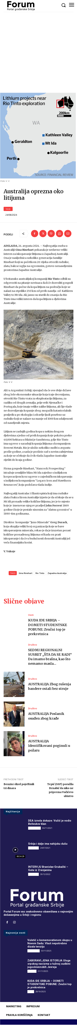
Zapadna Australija (57, 574)
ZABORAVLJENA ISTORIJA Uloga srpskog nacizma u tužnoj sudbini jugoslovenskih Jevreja (48, 965)
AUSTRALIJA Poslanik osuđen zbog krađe (46, 717)
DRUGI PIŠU (34, 829)
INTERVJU (33, 849)
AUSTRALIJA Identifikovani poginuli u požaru (49, 746)
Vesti (8, 210)
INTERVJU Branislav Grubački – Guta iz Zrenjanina (48, 869)
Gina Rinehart (25, 574)
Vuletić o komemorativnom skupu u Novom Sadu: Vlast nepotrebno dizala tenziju (49, 944)
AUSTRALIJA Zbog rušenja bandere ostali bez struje (49, 687)
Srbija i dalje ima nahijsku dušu (47, 845)
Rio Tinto (40, 574)
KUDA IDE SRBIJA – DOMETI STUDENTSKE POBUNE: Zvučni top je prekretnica (49, 985)
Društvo (32, 646)
